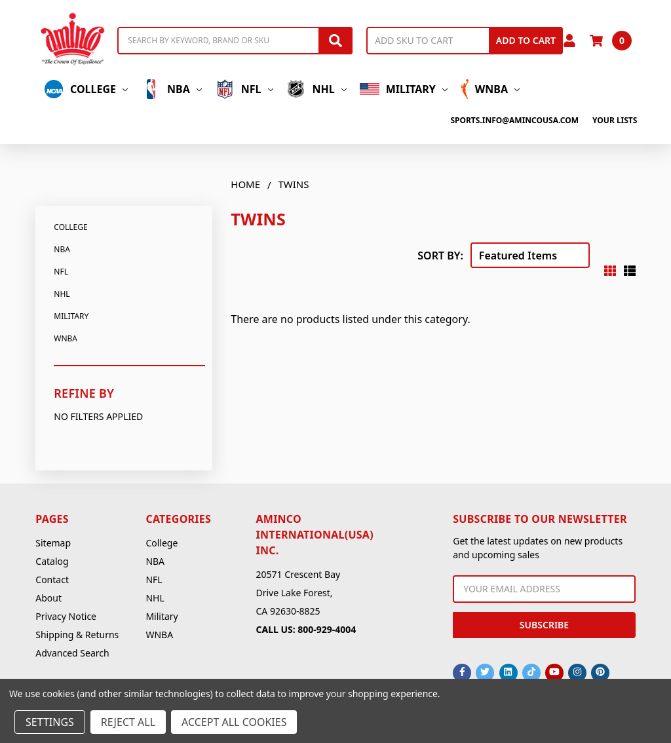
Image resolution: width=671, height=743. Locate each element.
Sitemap (53, 543)
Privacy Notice (65, 616)
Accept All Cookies (234, 722)
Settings (50, 722)
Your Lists (614, 120)
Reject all (128, 722)
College (86, 89)
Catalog (51, 561)
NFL (244, 89)
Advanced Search (72, 653)
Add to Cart (526, 40)
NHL (316, 89)
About (48, 598)
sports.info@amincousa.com (514, 120)
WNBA (490, 89)
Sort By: (440, 255)
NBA (171, 89)
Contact (52, 579)
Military (404, 89)
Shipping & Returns (77, 634)
